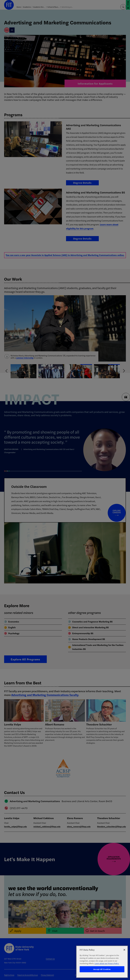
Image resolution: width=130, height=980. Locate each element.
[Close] (124, 950)
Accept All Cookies (102, 969)
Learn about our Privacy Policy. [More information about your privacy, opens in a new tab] (107, 963)
